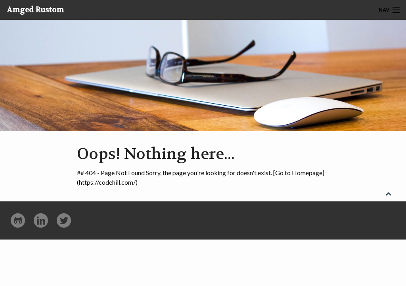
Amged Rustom (35, 10)
